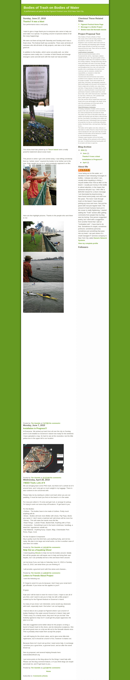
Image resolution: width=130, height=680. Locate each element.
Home (48, 671)
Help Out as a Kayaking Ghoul (37, 550)
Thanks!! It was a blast (33, 21)
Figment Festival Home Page (92, 24)
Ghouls (38, 553)
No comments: (55, 423)
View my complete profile (88, 243)
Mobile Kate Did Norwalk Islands (93, 30)
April (85, 162)
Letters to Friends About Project (38, 576)
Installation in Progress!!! (35, 428)
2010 (83, 150)
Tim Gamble (85, 170)
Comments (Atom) (40, 676)
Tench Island (53, 150)
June (85, 153)
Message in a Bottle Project (91, 27)
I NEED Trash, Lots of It (34, 483)
